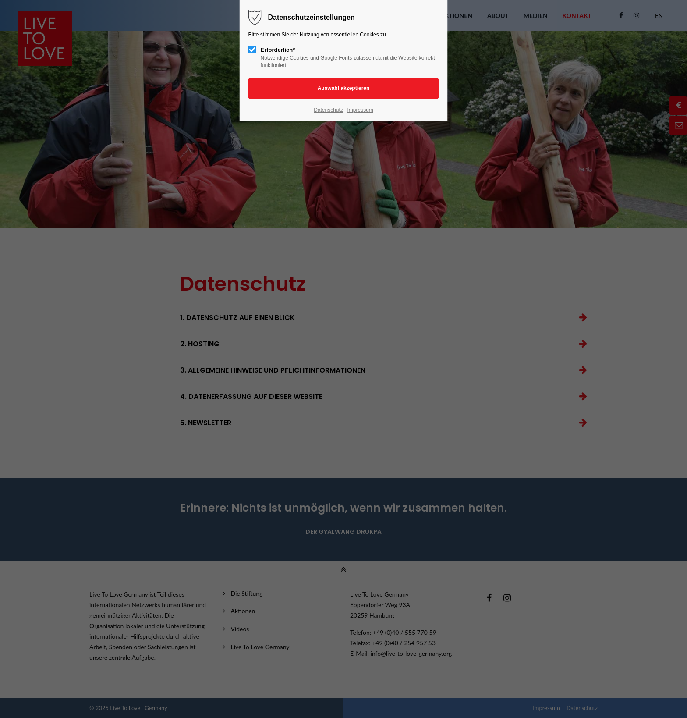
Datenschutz (328, 110)
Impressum (360, 110)
